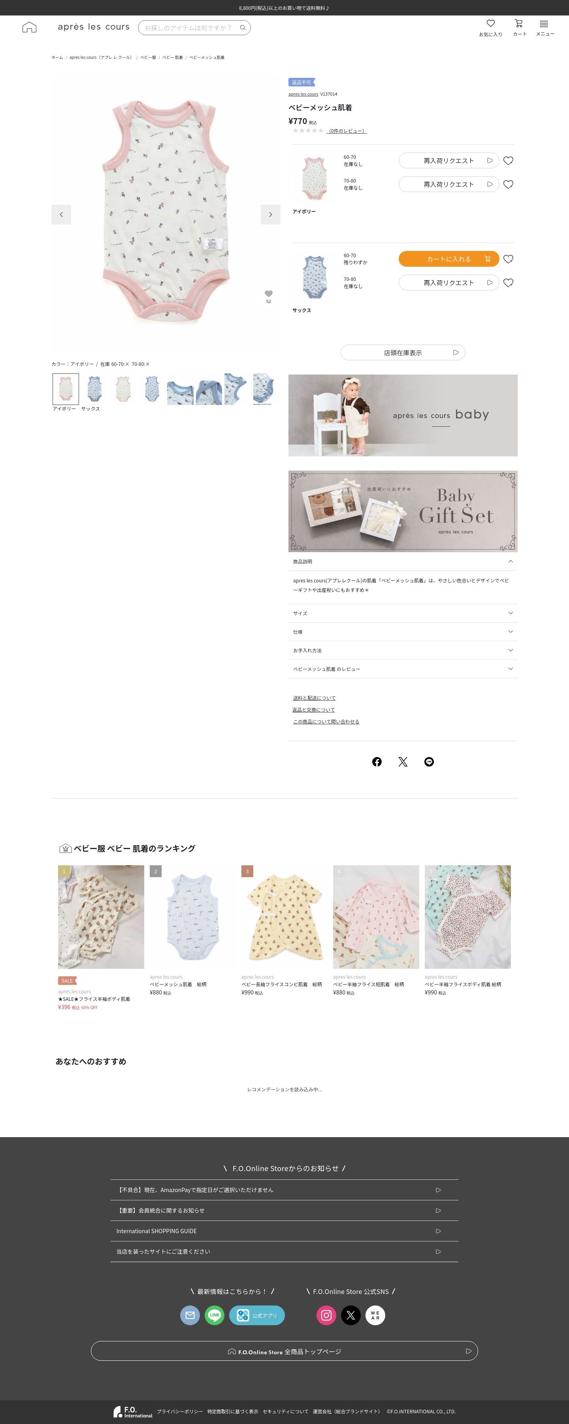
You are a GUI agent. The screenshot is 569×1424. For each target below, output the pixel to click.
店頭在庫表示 (403, 352)
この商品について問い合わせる (326, 721)
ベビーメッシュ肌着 (207, 57)
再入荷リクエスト (449, 160)
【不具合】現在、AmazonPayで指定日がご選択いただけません (194, 1190)
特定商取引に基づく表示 (232, 1411)
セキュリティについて (286, 1411)
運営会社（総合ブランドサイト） (347, 1411)
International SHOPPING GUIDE (156, 1231)
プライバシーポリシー (179, 1411)
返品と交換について (313, 709)
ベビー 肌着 (172, 57)
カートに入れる (459, 259)
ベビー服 (148, 57)
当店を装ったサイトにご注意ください (163, 1251)
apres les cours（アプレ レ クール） (102, 57)
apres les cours (303, 93)
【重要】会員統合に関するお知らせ (160, 1210)
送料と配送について (314, 697)
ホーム (57, 57)
